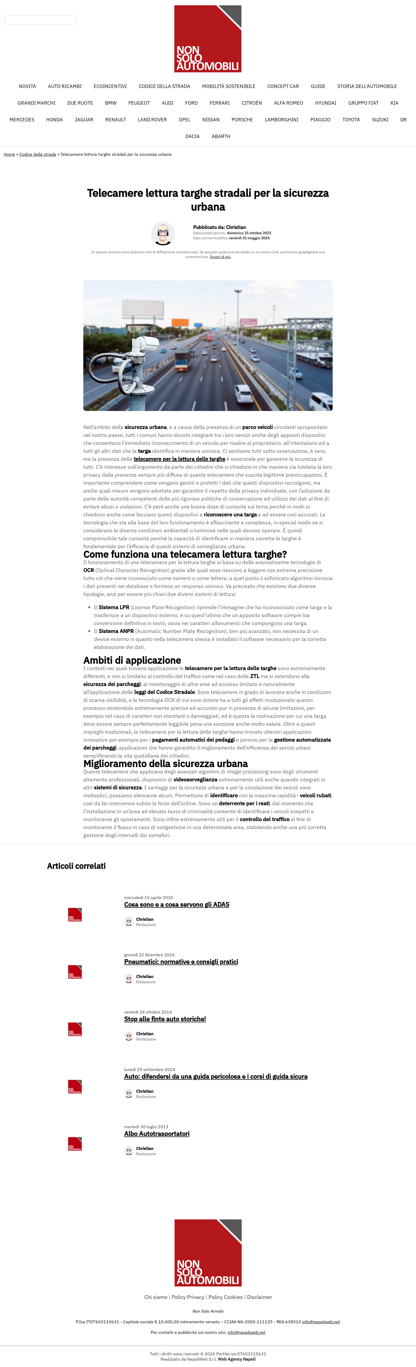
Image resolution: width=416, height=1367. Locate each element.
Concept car (283, 86)
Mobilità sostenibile (228, 86)
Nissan (211, 120)
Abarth (221, 136)
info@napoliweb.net (247, 1332)
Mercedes (22, 120)
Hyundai (325, 103)
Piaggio (320, 120)
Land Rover (152, 120)
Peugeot (139, 103)
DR (403, 120)
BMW (110, 103)
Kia (394, 103)
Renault (115, 120)
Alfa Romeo (288, 103)
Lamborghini (281, 120)
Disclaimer (259, 1296)
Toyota (351, 120)
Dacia (192, 136)
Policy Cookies (226, 1296)
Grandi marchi (36, 103)
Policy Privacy (188, 1296)
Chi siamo (155, 1296)
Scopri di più (220, 256)
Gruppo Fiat (363, 103)
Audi (167, 103)
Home (9, 154)
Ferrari (220, 103)
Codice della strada (164, 86)
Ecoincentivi (110, 86)
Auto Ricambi (65, 86)
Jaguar (84, 120)
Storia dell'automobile (367, 86)
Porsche (242, 120)
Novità (27, 86)
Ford (191, 103)
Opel (184, 120)
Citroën (252, 103)
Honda (54, 120)
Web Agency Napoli (236, 1359)
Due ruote (80, 103)
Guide (318, 86)
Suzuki (380, 120)
